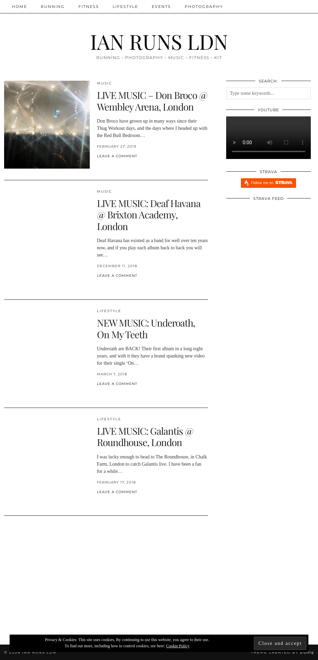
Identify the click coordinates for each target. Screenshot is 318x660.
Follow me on (272, 182)
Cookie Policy (177, 646)
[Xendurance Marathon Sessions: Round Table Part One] (56, 578)
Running (53, 6)
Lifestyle (125, 6)
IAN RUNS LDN (159, 41)
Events (161, 6)
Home (19, 6)
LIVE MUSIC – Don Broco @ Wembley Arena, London (152, 101)
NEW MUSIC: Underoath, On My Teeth (146, 328)
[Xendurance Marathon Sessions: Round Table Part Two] (159, 578)
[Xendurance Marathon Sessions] (262, 578)
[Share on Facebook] (98, 167)
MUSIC (104, 83)
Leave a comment (117, 156)
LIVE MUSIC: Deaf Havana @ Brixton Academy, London (148, 214)
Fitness (88, 6)
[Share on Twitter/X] (102, 167)
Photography (204, 6)
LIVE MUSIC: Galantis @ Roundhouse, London (145, 436)
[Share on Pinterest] (105, 167)
